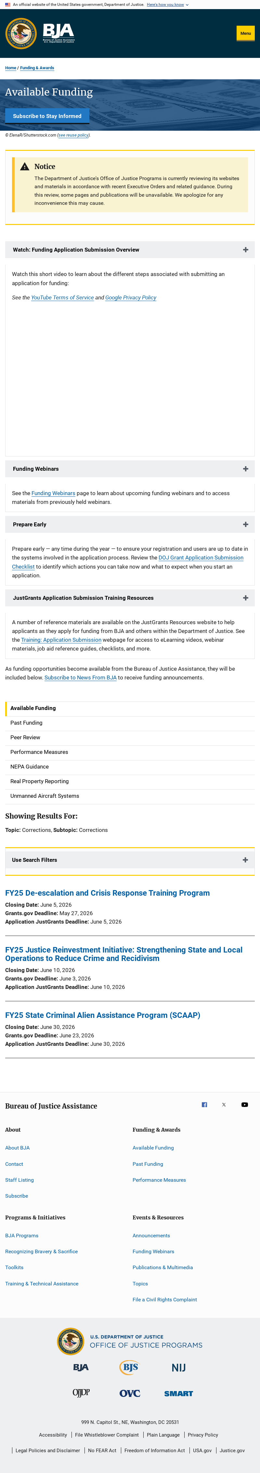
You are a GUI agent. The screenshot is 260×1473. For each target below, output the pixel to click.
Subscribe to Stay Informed (47, 116)
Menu (245, 33)
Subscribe (16, 1196)
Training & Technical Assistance (41, 1284)
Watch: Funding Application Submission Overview (75, 249)
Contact (14, 1164)
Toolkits (14, 1267)
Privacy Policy (203, 1435)
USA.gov (202, 1450)
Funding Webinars (35, 469)
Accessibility (53, 1435)
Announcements (151, 1235)
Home (10, 67)
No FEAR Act (102, 1450)
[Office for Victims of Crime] (130, 1398)
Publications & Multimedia (163, 1267)
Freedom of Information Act (154, 1450)
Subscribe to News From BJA (81, 677)
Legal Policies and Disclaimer (48, 1450)
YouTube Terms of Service (62, 297)
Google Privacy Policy (130, 297)
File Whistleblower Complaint (107, 1435)
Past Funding (148, 1164)
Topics (140, 1284)
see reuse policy (73, 135)
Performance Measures (159, 1180)
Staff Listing (19, 1180)
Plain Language (163, 1435)
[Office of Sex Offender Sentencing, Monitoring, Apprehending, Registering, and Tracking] (178, 1397)
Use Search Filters (34, 860)
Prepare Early (29, 524)
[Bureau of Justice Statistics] (129, 1376)
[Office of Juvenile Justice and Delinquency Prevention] (81, 1398)
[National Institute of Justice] (178, 1373)
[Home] (58, 33)
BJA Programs (21, 1235)
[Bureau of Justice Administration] (81, 1372)
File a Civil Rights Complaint (165, 1299)
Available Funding (153, 1148)
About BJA (17, 1148)
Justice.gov (232, 1450)
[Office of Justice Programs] (21, 33)
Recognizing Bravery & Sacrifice (41, 1251)
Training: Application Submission (61, 640)
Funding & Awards (37, 67)
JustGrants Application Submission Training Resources (83, 598)
